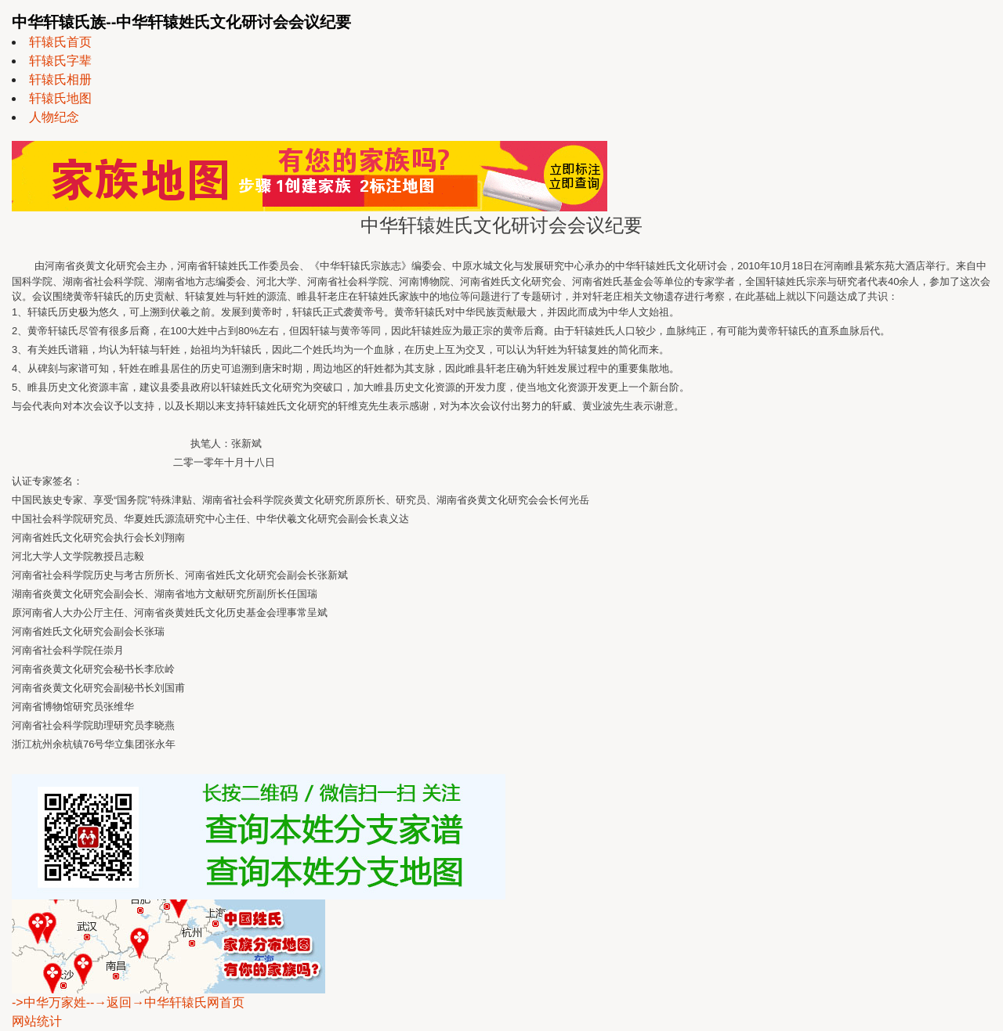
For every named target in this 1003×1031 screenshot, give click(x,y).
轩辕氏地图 (60, 98)
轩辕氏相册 (60, 79)
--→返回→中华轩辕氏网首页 (165, 1002)
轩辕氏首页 (60, 42)
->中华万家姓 (49, 1002)
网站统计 (37, 1021)
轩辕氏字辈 (60, 60)
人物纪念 (54, 117)
